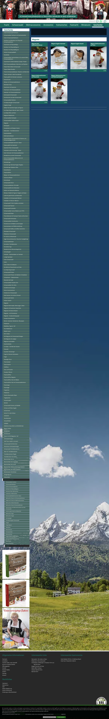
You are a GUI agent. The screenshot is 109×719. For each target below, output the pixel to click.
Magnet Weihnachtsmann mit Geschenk (39, 76)
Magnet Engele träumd (77, 44)
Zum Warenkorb (105, 20)
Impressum (22, 714)
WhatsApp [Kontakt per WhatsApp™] (101, 21)
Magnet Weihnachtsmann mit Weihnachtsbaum (58, 76)
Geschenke (8, 29)
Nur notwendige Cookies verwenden (49, 717)
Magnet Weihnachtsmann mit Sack (98, 44)
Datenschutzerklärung (19, 712)
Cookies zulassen (61, 717)
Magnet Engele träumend (58, 44)
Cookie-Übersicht (57, 714)
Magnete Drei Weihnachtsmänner (37, 44)
